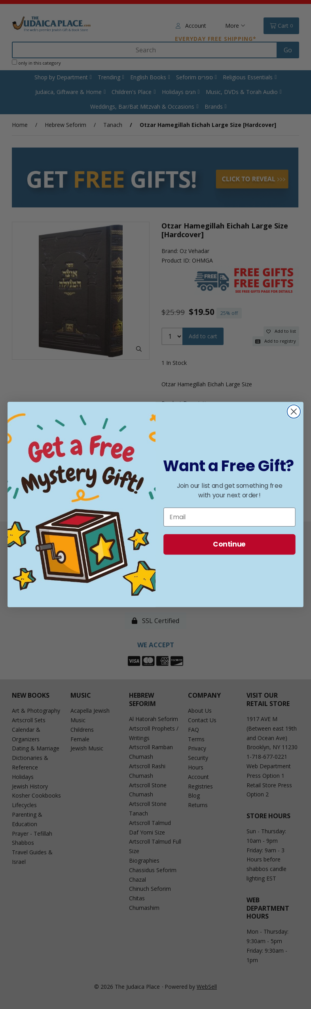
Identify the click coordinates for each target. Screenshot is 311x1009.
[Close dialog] (294, 411)
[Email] (229, 517)
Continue (229, 544)
